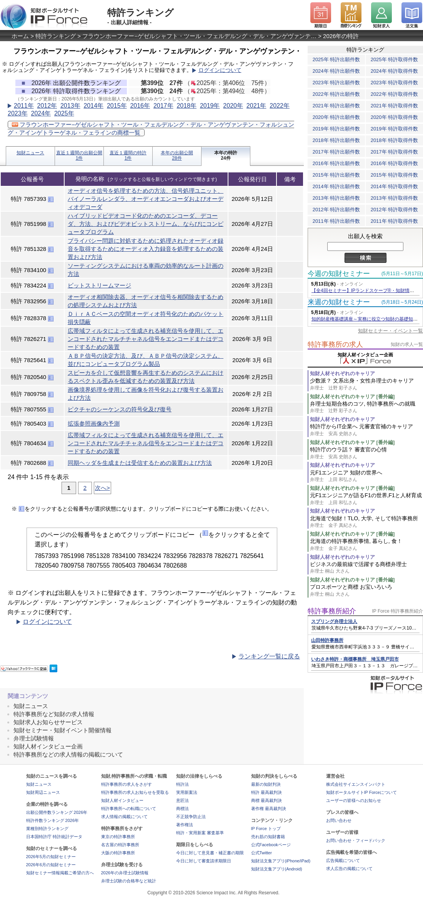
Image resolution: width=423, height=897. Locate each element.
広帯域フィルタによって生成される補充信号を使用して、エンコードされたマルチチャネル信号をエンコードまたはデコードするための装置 (145, 338)
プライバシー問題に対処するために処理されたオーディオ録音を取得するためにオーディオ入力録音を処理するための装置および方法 (145, 248)
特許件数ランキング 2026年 (52, 820)
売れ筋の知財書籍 (268, 836)
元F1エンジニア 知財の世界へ (366, 476)
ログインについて (219, 70)
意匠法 (182, 800)
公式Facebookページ (271, 844)
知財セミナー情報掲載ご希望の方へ (60, 872)
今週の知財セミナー (339, 273)
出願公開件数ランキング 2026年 (57, 812)
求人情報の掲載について (124, 816)
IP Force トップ (266, 828)
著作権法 (184, 824)
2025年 (64, 113)
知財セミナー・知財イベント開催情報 (62, 730)
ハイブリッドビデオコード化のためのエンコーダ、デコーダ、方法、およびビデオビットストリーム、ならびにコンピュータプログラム (145, 223)
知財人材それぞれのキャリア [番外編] (352, 396)
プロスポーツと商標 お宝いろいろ (366, 590)
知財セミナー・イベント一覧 (390, 331)
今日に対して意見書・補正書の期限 (210, 852)
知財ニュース (30, 152)
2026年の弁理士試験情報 (124, 872)
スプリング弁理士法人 (334, 621)
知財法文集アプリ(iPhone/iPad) (281, 861)
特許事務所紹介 (332, 611)
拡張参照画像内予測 (94, 423)
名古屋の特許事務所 (120, 844)
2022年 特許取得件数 (394, 94)
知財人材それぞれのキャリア (342, 373)
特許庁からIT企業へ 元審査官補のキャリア (366, 430)
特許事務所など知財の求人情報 (53, 714)
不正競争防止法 (191, 816)
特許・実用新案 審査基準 (200, 832)
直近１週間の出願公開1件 (79, 155)
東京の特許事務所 (118, 836)
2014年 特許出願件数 (336, 186)
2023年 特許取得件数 (394, 82)
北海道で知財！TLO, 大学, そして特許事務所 (366, 522)
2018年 (187, 105)
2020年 (233, 105)
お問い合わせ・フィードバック (355, 840)
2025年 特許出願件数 (336, 59)
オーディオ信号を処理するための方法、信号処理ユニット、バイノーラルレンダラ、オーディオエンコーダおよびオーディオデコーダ (145, 198)
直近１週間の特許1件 (128, 155)
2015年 (117, 105)
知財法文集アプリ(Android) (276, 869)
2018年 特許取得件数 (394, 140)
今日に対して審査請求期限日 (203, 861)
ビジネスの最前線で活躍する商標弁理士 (366, 568)
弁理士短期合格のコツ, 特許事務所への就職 (366, 407)
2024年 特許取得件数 (394, 71)
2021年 (256, 105)
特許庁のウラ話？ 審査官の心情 (366, 453)
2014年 (93, 105)
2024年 (41, 113)
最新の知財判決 (266, 784)
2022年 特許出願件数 (336, 94)
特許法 (182, 784)
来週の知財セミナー (339, 302)
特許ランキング (55, 36)
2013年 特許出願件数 (336, 198)
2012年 (47, 105)
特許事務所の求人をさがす (126, 784)
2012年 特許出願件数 (336, 209)
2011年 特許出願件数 (336, 221)
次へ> (102, 487)
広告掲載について (343, 860)
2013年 (70, 105)
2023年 (18, 113)
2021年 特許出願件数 (336, 106)
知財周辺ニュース (43, 792)
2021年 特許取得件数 (394, 106)
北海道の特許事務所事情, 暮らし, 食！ (366, 544)
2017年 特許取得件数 (394, 152)
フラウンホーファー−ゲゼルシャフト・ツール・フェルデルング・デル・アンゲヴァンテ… (199, 36)
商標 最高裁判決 (266, 800)
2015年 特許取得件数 (394, 175)
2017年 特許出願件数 (336, 152)
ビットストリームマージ (99, 285)
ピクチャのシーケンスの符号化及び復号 (120, 409)
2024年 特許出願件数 (336, 71)
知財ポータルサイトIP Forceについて (361, 792)
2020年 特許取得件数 (394, 117)
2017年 (163, 105)
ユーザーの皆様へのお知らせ (353, 800)
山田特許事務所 (327, 640)
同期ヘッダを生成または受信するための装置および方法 (140, 462)
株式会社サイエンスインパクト (355, 784)
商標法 (182, 808)
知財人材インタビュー (122, 800)
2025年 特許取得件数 (394, 59)
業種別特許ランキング (47, 828)
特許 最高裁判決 (266, 792)
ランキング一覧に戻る (269, 656)
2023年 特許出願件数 (336, 82)
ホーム (20, 36)
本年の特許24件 (225, 155)
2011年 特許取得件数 (394, 221)
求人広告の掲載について (349, 868)
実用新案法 (186, 792)
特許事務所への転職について (128, 808)
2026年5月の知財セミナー (51, 856)
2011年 (24, 105)
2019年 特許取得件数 (394, 129)
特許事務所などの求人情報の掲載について (68, 754)
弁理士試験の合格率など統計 (128, 881)
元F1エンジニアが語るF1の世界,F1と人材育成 (366, 499)
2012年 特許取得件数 (394, 209)
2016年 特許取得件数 (394, 163)
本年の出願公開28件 (177, 155)
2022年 (280, 105)
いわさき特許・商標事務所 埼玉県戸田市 (355, 659)
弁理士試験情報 (33, 738)
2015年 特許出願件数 (336, 175)
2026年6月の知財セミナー (51, 864)
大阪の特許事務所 (118, 852)
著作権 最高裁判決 (268, 808)
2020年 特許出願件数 (336, 117)
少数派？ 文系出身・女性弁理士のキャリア (366, 384)
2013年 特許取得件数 (394, 198)
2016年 (140, 105)
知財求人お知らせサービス (48, 722)
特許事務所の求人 (335, 344)
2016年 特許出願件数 (336, 163)
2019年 (210, 105)
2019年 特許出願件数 (336, 129)
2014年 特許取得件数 (394, 186)
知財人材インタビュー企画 (48, 746)
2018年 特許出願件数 (336, 140)
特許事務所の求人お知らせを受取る (135, 792)
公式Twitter (261, 852)
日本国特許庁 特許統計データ (54, 836)
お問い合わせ (338, 820)
